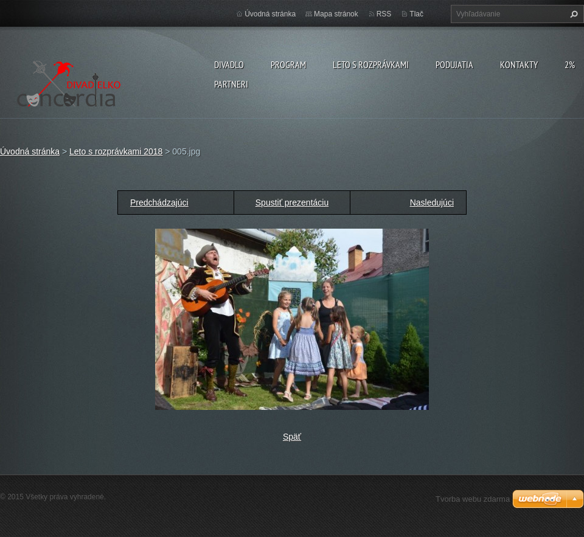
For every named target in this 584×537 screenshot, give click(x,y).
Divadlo (229, 64)
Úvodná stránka (270, 14)
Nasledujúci (432, 202)
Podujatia (454, 64)
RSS (384, 14)
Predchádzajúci (159, 202)
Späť (292, 437)
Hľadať (572, 14)
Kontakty (519, 64)
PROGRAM (288, 64)
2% (570, 64)
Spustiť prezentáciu (291, 202)
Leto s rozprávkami (371, 64)
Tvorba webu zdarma (473, 499)
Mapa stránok (336, 14)
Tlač (416, 14)
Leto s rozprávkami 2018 (115, 151)
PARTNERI (231, 84)
